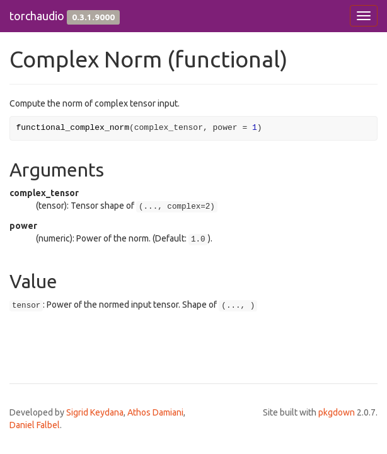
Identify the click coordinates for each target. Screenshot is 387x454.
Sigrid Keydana (95, 412)
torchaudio (36, 15)
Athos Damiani (155, 412)
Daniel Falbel (34, 425)
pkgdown (336, 412)
